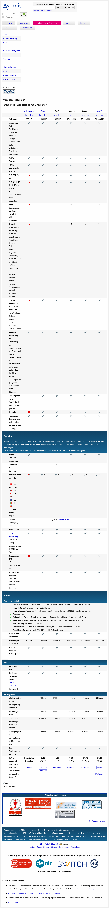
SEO (4, 54)
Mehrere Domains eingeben (43, 10)
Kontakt (83, 23)
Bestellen (57, 767)
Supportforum (43, 847)
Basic (43, 111)
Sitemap (54, 847)
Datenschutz (64, 847)
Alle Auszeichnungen (96, 821)
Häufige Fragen (9, 67)
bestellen (29, 115)
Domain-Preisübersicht (67, 519)
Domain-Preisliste (90, 441)
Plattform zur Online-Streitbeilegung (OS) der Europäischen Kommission (35, 893)
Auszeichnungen (10, 75)
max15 (6, 42)
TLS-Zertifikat (9, 79)
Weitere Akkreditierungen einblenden (55, 871)
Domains (24, 23)
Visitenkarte (29, 111)
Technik (6, 71)
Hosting (8, 23)
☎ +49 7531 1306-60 (49, 844)
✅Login (23, 15)
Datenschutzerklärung (85, 889)
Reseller (6, 59)
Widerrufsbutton (14, 902)
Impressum (27, 28)
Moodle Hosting (10, 38)
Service (69, 23)
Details (29, 767)
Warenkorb (10, 28)
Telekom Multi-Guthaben (46, 23)
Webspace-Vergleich (11, 50)
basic (5, 34)
